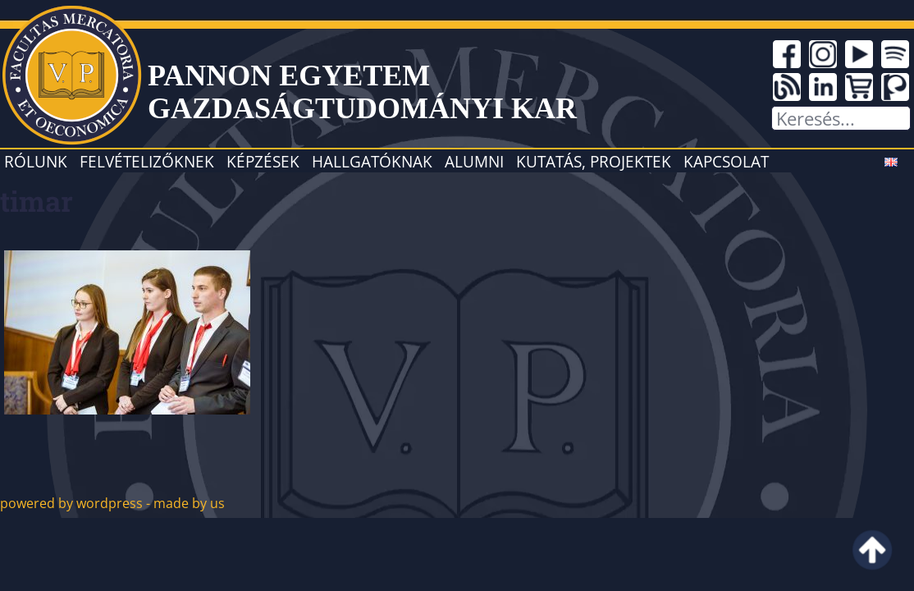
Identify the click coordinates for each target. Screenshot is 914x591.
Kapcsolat (726, 161)
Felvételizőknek (147, 161)
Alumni (474, 161)
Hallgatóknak (372, 161)
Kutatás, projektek (593, 161)
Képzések (262, 161)
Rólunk (35, 161)
